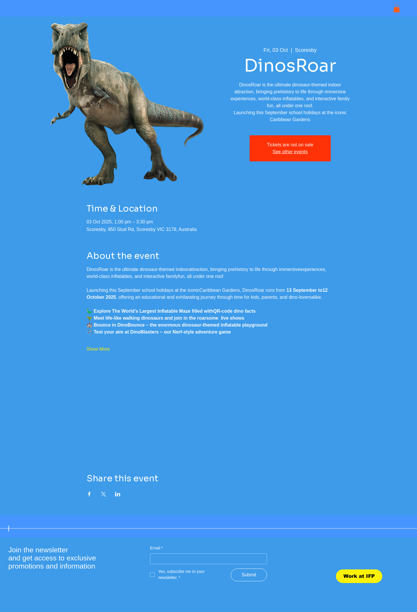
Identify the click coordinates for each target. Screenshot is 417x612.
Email (156, 548)
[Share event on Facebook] (89, 494)
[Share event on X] (103, 494)
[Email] (206, 559)
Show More (98, 349)
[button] (396, 8)
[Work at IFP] (359, 576)
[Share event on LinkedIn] (117, 494)
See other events (290, 151)
